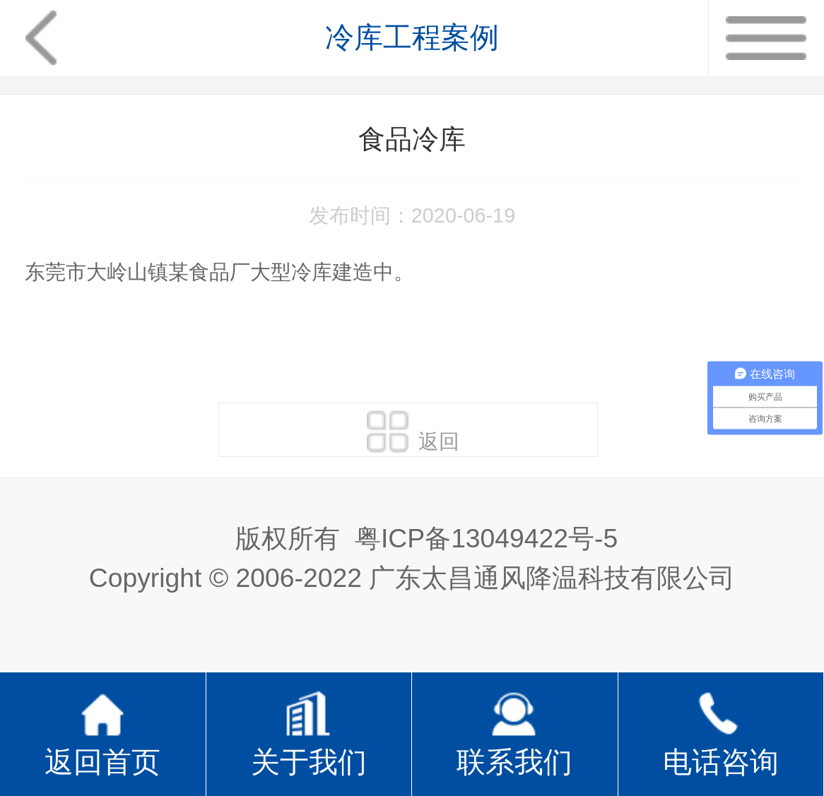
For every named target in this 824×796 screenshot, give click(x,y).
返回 (413, 431)
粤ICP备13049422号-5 (486, 538)
